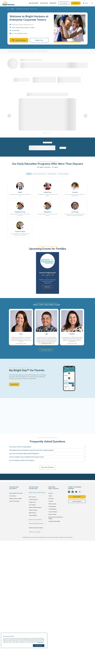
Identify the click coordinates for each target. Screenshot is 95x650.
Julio (46, 334)
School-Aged (74, 212)
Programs (29, 174)
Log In (84, 3)
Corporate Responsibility (54, 521)
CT (8, 9)
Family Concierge (33, 510)
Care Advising (32, 505)
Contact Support (76, 501)
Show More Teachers (46, 350)
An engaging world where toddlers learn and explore (47, 195)
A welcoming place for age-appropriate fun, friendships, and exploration (20, 234)
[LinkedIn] (73, 492)
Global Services (32, 513)
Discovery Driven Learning (39, 174)
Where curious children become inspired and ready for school (75, 195)
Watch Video (14, 385)
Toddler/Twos (47, 192)
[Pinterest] (80, 492)
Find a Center (63, 3)
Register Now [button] (39, 40)
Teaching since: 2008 (72, 344)
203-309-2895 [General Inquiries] (15, 31)
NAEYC (20, 33)
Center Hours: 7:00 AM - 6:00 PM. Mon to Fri (22, 25)
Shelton (12, 9)
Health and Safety (52, 174)
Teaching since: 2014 (46, 344)
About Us (50, 493)
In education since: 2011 (21, 344)
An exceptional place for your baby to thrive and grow (20, 195)
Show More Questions (47, 467)
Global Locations (52, 504)
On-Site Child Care (33, 499)
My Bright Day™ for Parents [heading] (26, 370)
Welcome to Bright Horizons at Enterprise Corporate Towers (29, 18)
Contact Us (75, 3)
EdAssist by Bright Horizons (36, 523)
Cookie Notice (55, 537)
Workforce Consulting (34, 532)
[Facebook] (69, 492)
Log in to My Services (14, 501)
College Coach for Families (15, 499)
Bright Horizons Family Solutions (37, 493)
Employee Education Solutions (36, 528)
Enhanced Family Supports (35, 507)
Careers (50, 496)
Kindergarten (47, 212)
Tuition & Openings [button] (19, 40)
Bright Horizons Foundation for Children (55, 518)
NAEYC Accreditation (63, 174)
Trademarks (70, 537)
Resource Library (52, 514)
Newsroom (51, 499)
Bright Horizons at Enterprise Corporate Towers (26, 9)
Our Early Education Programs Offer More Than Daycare (47, 164)
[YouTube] (76, 492)
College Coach (32, 502)
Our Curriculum (12, 496)
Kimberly (72, 334)
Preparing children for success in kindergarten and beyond (20, 215)
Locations (50, 501)
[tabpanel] (47, 273)
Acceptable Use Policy (63, 537)
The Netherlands (52, 509)
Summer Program (20, 232)
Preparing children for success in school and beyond (47, 215)
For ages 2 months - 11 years (47, 167)
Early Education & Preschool (15, 493)
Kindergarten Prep (20, 212)
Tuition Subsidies (33, 515)
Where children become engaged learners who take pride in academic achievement (75, 215)
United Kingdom (52, 506)
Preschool (75, 192)
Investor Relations (52, 512)
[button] (33, 3)
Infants (20, 192)
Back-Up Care (32, 497)
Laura (21, 334)
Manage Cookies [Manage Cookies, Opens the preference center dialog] (38, 645)
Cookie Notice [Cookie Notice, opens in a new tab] (40, 642)
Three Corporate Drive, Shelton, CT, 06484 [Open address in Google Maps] (23, 28)
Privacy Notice (49, 537)
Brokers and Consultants (35, 520)
